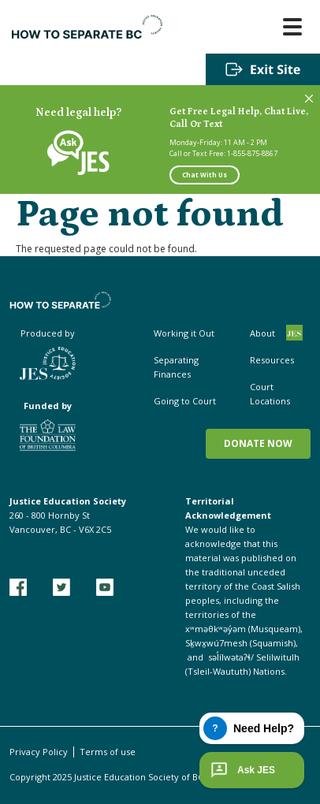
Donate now (258, 443)
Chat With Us (204, 174)
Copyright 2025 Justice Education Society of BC (106, 777)
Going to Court (185, 401)
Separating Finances (176, 367)
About (262, 333)
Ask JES (241, 770)
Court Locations (270, 394)
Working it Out (184, 333)
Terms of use (108, 751)
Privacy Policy (38, 751)
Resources (272, 360)
